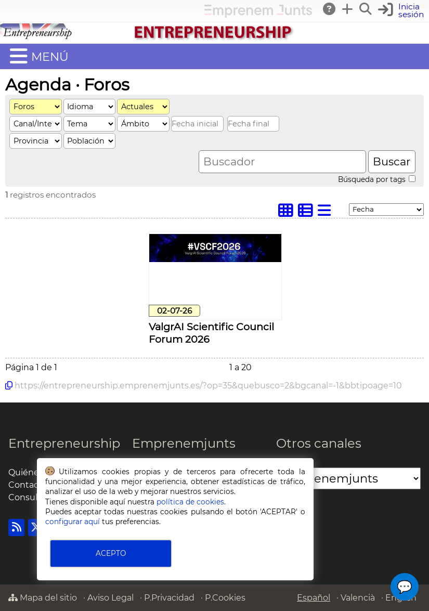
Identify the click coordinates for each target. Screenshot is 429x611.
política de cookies (190, 502)
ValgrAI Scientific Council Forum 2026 (211, 332)
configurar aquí (72, 521)
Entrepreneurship (64, 443)
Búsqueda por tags (376, 179)
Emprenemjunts (184, 443)
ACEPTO (111, 553)
